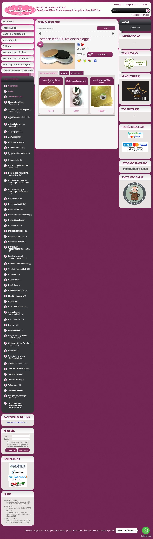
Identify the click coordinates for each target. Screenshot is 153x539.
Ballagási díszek (16, 142)
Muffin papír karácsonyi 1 (76, 81)
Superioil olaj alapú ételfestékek (16, 357)
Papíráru (13, 325)
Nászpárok (14, 301)
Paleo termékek (16, 320)
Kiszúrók (14, 285)
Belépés (117, 5)
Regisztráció (39, 531)
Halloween (14, 274)
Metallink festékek (17, 296)
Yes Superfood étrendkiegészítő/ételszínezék (16, 405)
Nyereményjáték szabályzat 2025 (18, 508)
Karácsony (14, 280)
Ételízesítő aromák (17, 236)
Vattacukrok (14, 385)
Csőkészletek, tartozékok (19, 154)
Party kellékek (15, 330)
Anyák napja (15, 137)
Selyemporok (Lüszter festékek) (17, 337)
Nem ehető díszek (17, 307)
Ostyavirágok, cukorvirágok (15, 313)
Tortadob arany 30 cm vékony (51, 81)
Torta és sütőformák (18, 369)
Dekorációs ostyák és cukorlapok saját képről (18, 182)
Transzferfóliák (16, 380)
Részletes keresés (58, 531)
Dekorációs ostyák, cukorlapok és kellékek (18, 191)
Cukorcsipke (15, 160)
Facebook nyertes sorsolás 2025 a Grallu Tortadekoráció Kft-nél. (18, 503)
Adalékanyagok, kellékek (18, 118)
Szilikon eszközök (17, 363)
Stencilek (13, 351)
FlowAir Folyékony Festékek (16, 103)
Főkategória (42, 28)
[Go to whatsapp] (146, 530)
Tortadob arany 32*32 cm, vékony (102, 81)
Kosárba (102, 55)
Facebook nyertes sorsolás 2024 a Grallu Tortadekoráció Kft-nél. (18, 521)
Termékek (28, 531)
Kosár (47, 531)
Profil (69, 531)
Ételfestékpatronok (17, 231)
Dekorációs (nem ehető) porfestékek (18, 174)
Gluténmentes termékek (19, 264)
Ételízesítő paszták (17, 242)
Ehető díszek (15, 209)
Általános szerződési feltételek (96, 531)
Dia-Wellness (15, 199)
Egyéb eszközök (17, 204)
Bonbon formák (16, 148)
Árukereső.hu (17, 480)
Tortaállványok (15, 374)
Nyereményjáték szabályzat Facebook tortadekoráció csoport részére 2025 (18, 514)
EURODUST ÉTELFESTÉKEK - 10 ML (19, 249)
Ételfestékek (15, 226)
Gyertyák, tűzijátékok (19, 269)
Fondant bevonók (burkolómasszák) (17, 257)
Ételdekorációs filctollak (20, 215)
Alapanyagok (15, 131)
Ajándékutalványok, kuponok (16, 125)
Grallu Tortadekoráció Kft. (17, 423)
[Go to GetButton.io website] (146, 536)
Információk (77, 531)
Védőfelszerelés (16, 390)
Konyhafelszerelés (18, 291)
